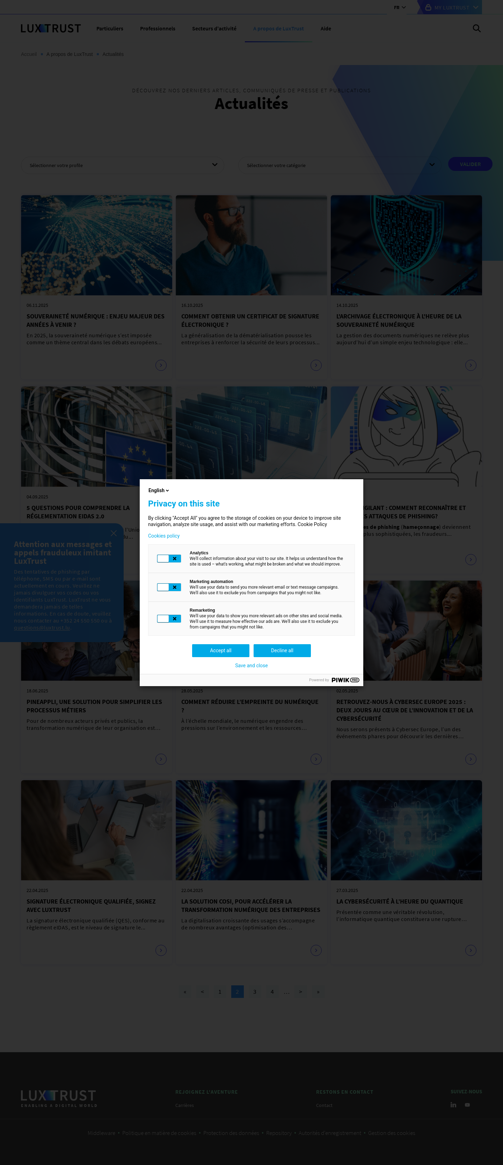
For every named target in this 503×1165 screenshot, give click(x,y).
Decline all (282, 650)
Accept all (221, 650)
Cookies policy (164, 536)
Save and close (251, 665)
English (159, 490)
